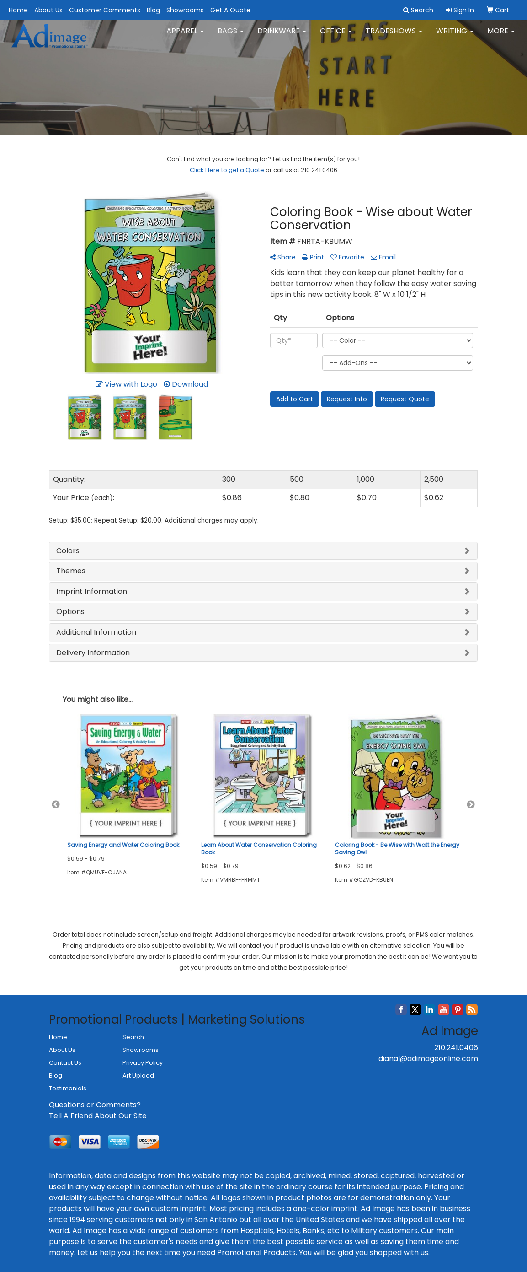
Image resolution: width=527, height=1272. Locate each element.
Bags (231, 36)
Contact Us (65, 1062)
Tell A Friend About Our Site (98, 1115)
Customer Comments (104, 10)
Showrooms (185, 10)
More (501, 36)
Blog (153, 10)
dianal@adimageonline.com (428, 1058)
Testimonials (67, 1088)
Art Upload (138, 1075)
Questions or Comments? (95, 1105)
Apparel (185, 36)
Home (18, 10)
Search (133, 1037)
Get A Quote (230, 10)
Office (336, 36)
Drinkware (281, 36)
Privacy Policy (142, 1062)
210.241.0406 (456, 1047)
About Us (48, 10)
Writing (455, 36)
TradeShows (394, 36)
